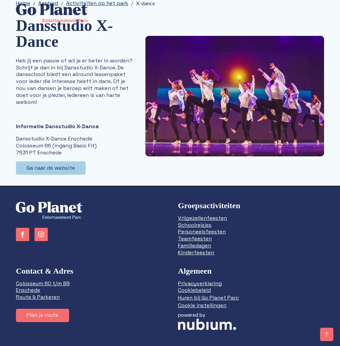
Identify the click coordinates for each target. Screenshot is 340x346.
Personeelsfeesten (202, 231)
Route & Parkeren (38, 297)
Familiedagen (194, 245)
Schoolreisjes (195, 224)
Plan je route (42, 314)
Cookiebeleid (194, 290)
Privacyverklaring (200, 283)
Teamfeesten (195, 238)
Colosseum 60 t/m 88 (43, 283)
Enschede (28, 290)
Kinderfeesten (196, 252)
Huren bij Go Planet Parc (208, 297)
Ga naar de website (51, 167)
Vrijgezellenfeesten (202, 218)
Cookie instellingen (202, 305)
